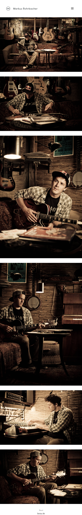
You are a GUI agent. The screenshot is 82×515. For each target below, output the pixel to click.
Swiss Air (41, 513)
